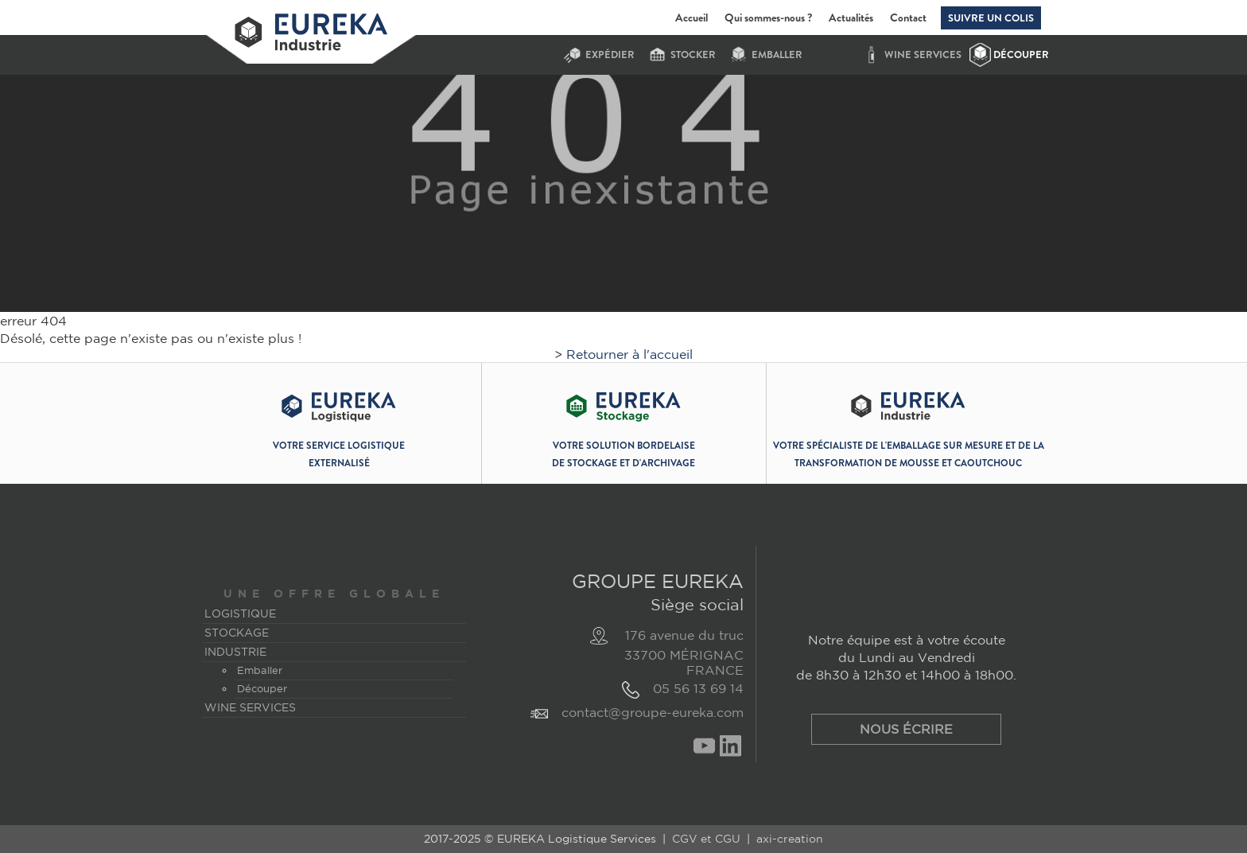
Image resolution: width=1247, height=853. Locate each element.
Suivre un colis (991, 17)
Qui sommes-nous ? (768, 17)
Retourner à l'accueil (629, 354)
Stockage (236, 632)
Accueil (691, 17)
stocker (693, 55)
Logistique (240, 613)
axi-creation (789, 838)
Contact (908, 17)
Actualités (851, 17)
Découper (1021, 55)
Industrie (235, 651)
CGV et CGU (706, 838)
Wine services (922, 55)
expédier (610, 55)
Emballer (777, 55)
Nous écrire (906, 729)
